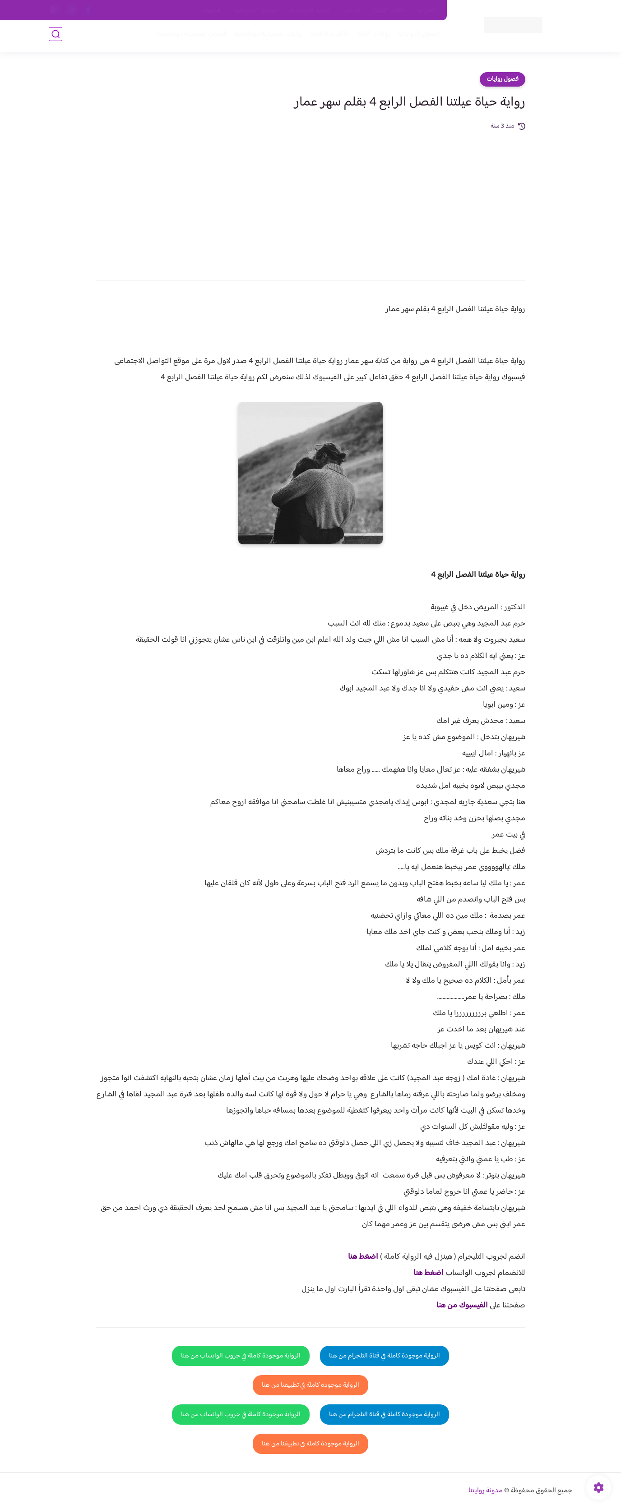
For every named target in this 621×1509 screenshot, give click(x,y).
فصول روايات (503, 79)
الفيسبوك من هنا (462, 1305)
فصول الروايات (416, 36)
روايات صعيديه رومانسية (266, 36)
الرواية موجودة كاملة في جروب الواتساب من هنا (241, 1356)
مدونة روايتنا (485, 1491)
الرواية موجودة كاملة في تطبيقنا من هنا (310, 1385)
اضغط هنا (363, 1257)
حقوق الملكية (389, 10)
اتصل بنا (426, 10)
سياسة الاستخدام (309, 10)
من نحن (351, 10)
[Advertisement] (310, 199)
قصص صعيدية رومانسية (189, 36)
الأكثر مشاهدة (327, 36)
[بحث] (55, 37)
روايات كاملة (371, 36)
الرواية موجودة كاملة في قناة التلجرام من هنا (384, 1356)
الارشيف (213, 10)
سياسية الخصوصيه (256, 10)
